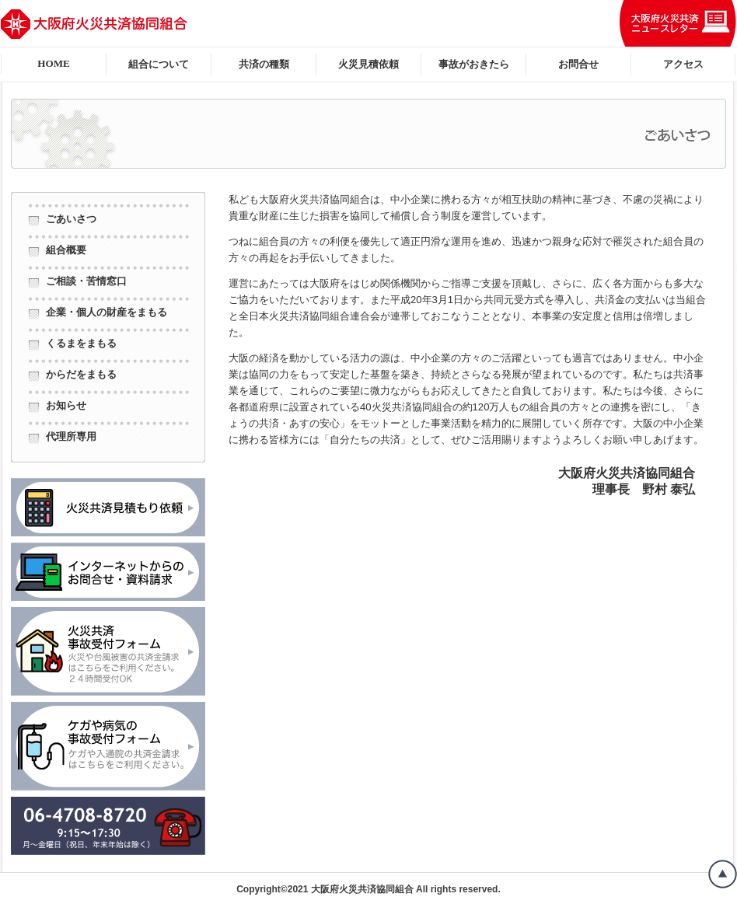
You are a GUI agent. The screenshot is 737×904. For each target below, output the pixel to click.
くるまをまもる (81, 343)
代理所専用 (71, 436)
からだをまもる (81, 374)
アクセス (683, 64)
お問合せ (578, 64)
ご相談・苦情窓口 (86, 281)
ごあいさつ (71, 219)
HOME (53, 63)
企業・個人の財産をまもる (106, 312)
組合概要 (66, 250)
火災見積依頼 (368, 64)
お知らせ (66, 405)
